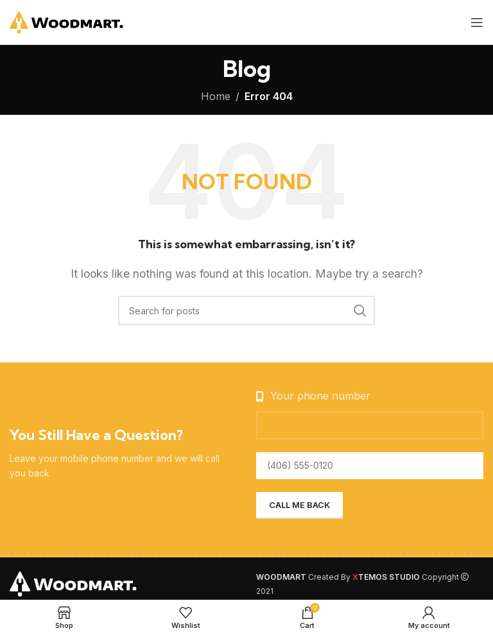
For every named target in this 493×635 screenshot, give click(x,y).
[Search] (246, 310)
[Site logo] (67, 21)
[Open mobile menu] (477, 22)
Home (215, 96)
